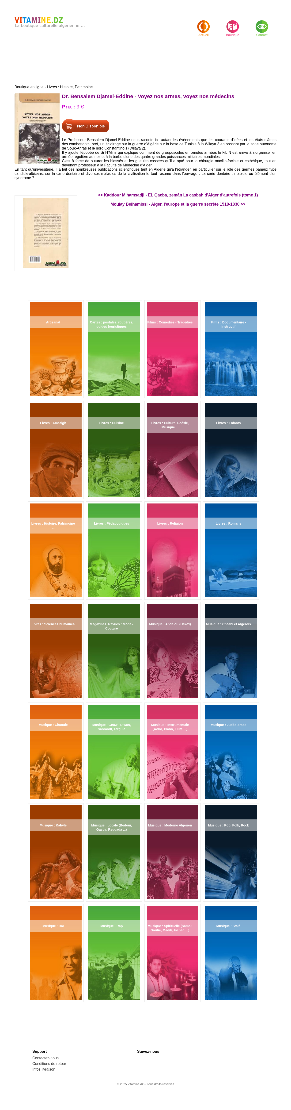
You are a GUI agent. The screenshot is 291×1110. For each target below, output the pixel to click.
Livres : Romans (228, 523)
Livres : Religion (170, 523)
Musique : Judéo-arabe (228, 725)
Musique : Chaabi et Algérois (228, 624)
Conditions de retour (49, 1064)
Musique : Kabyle (53, 825)
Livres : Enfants (228, 423)
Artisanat (53, 322)
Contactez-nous (45, 1058)
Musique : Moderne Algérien (170, 825)
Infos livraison (43, 1069)
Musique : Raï (53, 926)
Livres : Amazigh (53, 423)
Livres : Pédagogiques (111, 523)
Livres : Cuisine (111, 423)
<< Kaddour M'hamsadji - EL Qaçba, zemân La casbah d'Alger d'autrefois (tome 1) (178, 195)
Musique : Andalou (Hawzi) (170, 624)
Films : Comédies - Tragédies (170, 322)
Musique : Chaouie (53, 725)
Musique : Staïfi (228, 926)
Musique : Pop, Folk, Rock (228, 825)
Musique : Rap (111, 926)
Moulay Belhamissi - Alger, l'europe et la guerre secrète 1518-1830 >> (178, 204)
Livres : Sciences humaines (53, 624)
